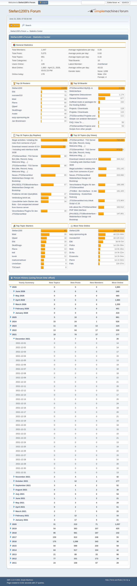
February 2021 (22, 515)
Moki (14, 99)
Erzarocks (73, 256)
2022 (14, 330)
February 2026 (22, 308)
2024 (14, 321)
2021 (14, 334)
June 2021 (20, 498)
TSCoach (16, 267)
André (14, 114)
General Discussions (78, 98)
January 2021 (22, 520)
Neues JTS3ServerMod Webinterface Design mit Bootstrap (23, 178)
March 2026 (21, 304)
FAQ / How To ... (76, 122)
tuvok (14, 256)
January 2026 (22, 313)
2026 (14, 287)
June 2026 (20, 291)
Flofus (72, 245)
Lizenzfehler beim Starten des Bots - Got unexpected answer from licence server (25, 204)
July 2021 (20, 494)
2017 (14, 537)
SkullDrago (17, 110)
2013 (14, 554)
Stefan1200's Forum (24, 11)
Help (107, 580)
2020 (14, 524)
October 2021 (22, 481)
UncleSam (16, 263)
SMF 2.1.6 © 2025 (13, 580)
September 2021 (23, 485)
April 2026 (20, 300)
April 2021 (20, 507)
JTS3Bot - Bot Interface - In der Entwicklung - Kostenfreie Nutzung (83, 194)
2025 (14, 317)
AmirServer (103, 64)
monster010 (17, 95)
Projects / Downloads (78, 108)
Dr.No (71, 252)
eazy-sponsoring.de (20, 117)
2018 (14, 533)
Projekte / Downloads (78, 112)
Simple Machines (27, 580)
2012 (14, 558)
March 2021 (21, 511)
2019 (14, 528)
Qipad (14, 106)
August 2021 (21, 490)
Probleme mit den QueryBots (24, 194)
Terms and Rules (116, 580)
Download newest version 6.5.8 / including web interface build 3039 (25, 149)
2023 (14, 326)
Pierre (14, 103)
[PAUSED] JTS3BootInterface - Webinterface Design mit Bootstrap (25, 187)
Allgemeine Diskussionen (80, 95)
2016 (14, 541)
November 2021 (23, 477)
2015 (14, 546)
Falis (71, 263)
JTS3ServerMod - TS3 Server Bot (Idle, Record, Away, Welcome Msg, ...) (25, 159)
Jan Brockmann (19, 121)
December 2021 (23, 339)
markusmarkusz (19, 260)
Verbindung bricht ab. (21, 198)
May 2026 (20, 296)
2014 (14, 550)
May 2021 (20, 503)
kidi (13, 252)
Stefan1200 (17, 88)
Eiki (13, 92)
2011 (14, 563)
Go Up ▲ (127, 580)
